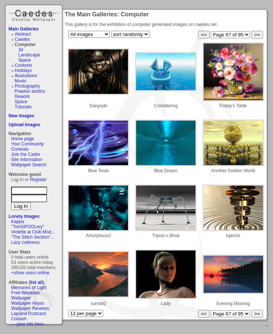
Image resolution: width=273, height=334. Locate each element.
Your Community (27, 144)
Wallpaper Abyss (27, 303)
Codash (18, 318)
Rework (22, 96)
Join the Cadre (25, 154)
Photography (27, 86)
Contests (23, 65)
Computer (25, 44)
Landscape (29, 55)
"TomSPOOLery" (27, 226)
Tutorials (23, 106)
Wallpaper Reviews (30, 308)
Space (24, 60)
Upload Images (24, 124)
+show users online (30, 272)
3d (20, 49)
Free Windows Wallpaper (25, 295)
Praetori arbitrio (30, 91)
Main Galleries (24, 29)
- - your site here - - (30, 324)
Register (38, 179)
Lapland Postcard (28, 313)
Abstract (23, 34)
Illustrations (26, 75)
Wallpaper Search (28, 164)
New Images (21, 115)
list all (36, 282)
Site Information (26, 159)
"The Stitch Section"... (32, 237)
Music (20, 81)
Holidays (23, 70)
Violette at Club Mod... (33, 232)
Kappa (17, 221)
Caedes (34, 14)
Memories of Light (28, 287)
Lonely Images (24, 216)
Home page (22, 138)
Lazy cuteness (25, 242)
